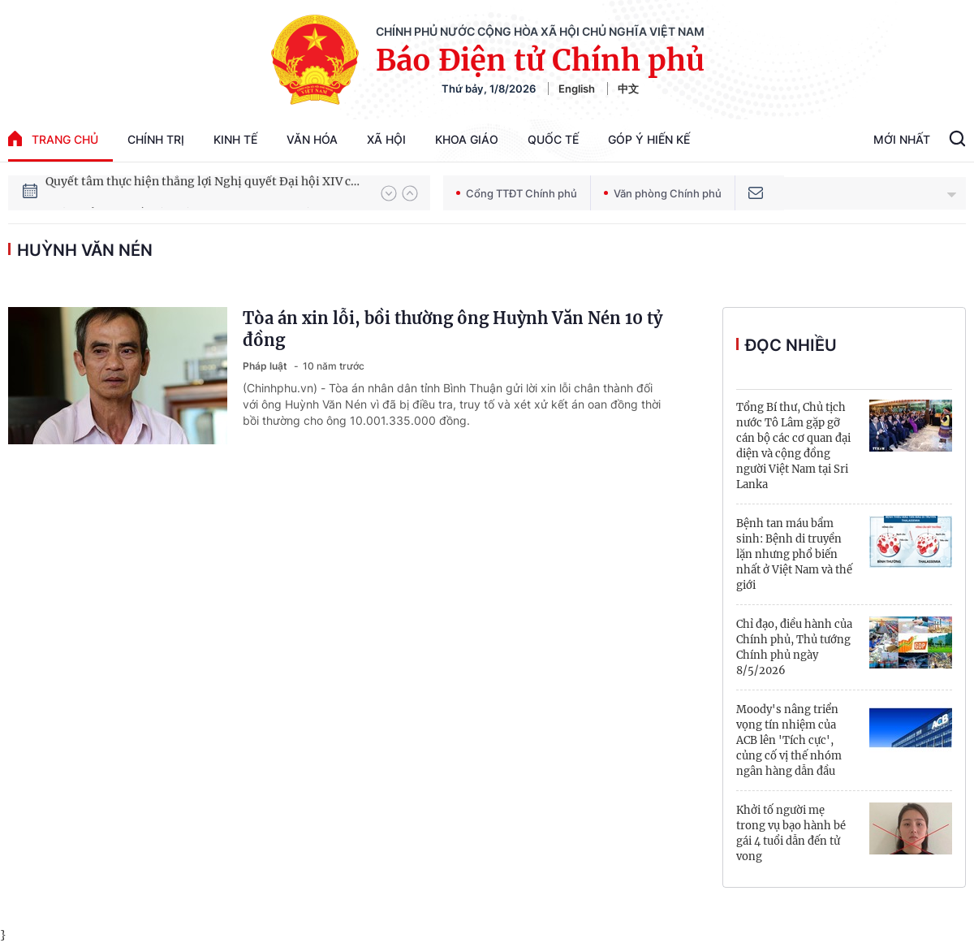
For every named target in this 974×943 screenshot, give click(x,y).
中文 (628, 88)
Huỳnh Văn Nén (85, 250)
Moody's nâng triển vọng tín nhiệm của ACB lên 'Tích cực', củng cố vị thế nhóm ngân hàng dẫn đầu (789, 740)
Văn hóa (312, 139)
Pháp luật (266, 366)
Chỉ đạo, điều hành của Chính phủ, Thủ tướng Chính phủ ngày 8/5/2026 (794, 647)
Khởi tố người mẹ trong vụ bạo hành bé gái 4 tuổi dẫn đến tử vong (791, 833)
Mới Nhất (901, 139)
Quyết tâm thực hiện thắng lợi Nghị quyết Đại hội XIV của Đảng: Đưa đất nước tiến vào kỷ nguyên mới (205, 192)
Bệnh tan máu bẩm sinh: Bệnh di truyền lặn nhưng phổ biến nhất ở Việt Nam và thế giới (794, 554)
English (576, 88)
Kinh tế (235, 139)
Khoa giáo (466, 139)
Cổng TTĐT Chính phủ (516, 193)
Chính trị (155, 139)
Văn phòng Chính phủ (663, 193)
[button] (389, 193)
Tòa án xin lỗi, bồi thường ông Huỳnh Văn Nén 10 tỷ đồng (452, 329)
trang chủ (53, 138)
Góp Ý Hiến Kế (649, 139)
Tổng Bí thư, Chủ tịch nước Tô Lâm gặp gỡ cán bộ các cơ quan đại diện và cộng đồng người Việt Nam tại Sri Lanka (793, 445)
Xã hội (386, 139)
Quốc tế (553, 139)
